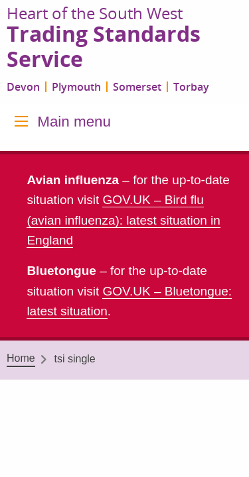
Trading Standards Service (104, 47)
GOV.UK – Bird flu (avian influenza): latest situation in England (123, 220)
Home (21, 358)
